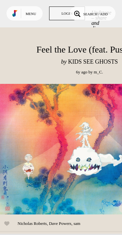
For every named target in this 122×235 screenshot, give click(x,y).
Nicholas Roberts (32, 223)
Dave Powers (60, 223)
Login (67, 13)
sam (77, 223)
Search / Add (90, 13)
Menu (31, 14)
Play (65, 149)
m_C (98, 72)
